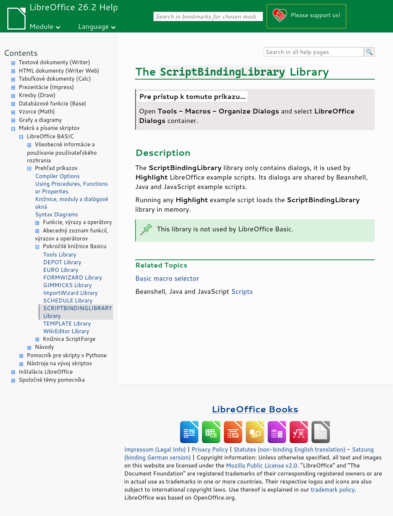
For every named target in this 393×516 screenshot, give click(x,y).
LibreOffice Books (254, 409)
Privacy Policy (209, 449)
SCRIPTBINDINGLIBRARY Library (77, 312)
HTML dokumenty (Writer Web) (59, 70)
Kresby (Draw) (37, 95)
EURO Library (60, 270)
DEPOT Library (62, 262)
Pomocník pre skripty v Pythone (67, 355)
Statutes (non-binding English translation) (289, 449)
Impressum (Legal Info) (155, 449)
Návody (44, 347)
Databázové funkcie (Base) (52, 103)
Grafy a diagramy (40, 120)
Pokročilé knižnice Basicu (74, 246)
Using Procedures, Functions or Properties (71, 187)
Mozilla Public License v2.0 (261, 465)
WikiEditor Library (66, 331)
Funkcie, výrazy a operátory (77, 222)
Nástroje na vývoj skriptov (59, 363)
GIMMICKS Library (67, 285)
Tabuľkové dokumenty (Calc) (55, 78)
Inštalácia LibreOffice (46, 372)
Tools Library (59, 254)
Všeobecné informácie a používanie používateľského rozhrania (62, 152)
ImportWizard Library (70, 293)
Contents (21, 52)
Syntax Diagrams (56, 214)
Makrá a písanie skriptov (49, 128)
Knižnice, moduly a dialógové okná (71, 203)
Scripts (242, 291)
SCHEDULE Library (67, 300)
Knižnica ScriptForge (69, 339)
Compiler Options (57, 176)
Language (93, 26)
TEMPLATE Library (67, 323)
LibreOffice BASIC (50, 136)
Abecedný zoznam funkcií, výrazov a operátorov (71, 235)
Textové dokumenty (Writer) (54, 62)
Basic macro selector (167, 278)
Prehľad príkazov (56, 168)
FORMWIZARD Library (72, 277)
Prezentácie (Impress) (46, 87)
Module (41, 26)
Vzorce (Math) (37, 111)
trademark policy (333, 489)
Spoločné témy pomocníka (52, 380)
